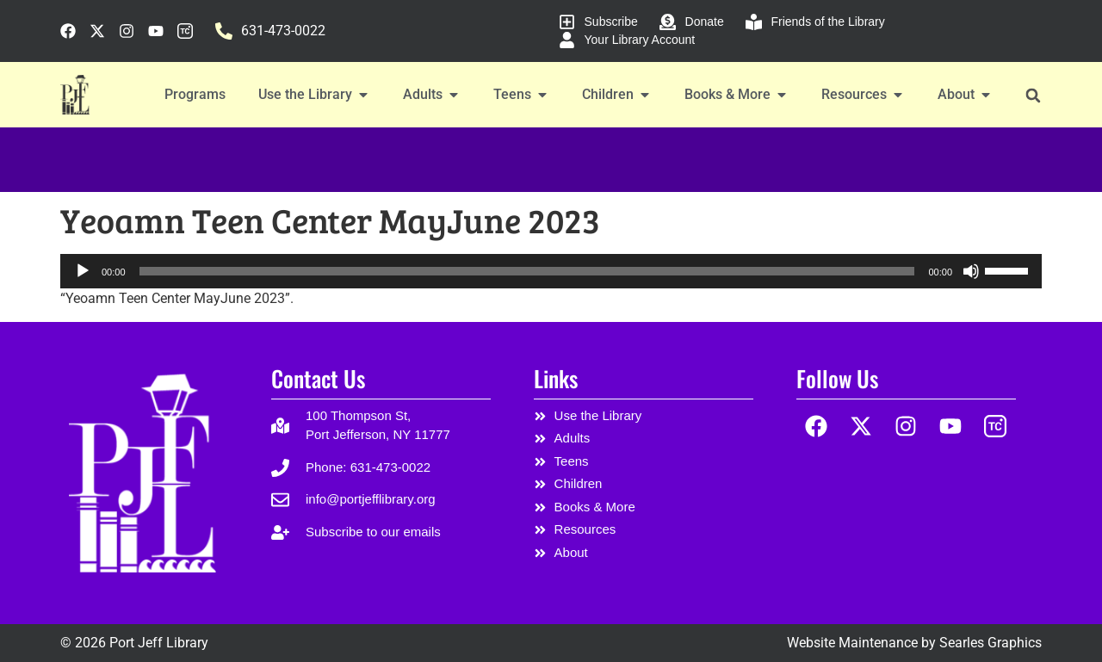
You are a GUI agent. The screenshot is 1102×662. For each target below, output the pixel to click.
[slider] (527, 271)
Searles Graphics (990, 642)
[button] (1033, 95)
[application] (551, 271)
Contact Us (318, 378)
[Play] (82, 271)
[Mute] (971, 271)
